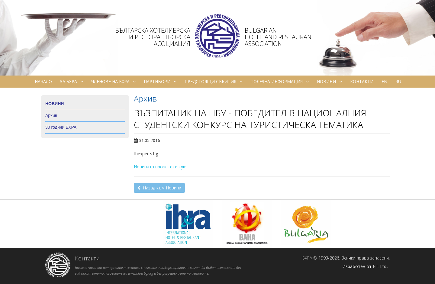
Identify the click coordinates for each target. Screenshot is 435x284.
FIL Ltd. (380, 266)
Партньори (160, 82)
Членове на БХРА (113, 82)
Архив (51, 115)
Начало (43, 81)
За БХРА (71, 82)
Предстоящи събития (213, 82)
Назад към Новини (159, 188)
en (384, 81)
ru (398, 81)
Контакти (361, 81)
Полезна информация (279, 82)
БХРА (307, 258)
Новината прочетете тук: (160, 166)
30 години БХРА (60, 127)
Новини (329, 82)
